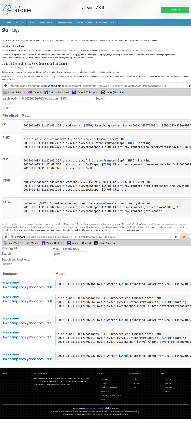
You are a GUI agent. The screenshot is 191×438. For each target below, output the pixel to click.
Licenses (168, 379)
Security (31, 22)
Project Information (46, 22)
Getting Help (20, 22)
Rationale (105, 379)
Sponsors (168, 387)
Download (175, 9)
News (113, 22)
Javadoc (136, 383)
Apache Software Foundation (94, 408)
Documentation (65, 22)
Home (8, 22)
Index (135, 379)
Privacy (167, 391)
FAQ (135, 387)
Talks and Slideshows (84, 22)
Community (101, 22)
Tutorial (104, 383)
